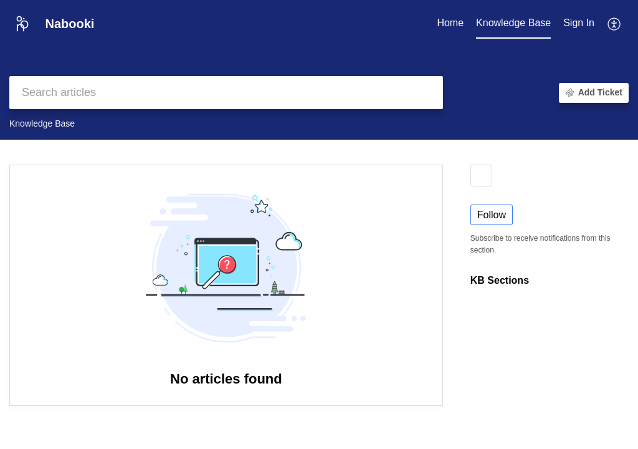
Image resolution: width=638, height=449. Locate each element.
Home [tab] (450, 22)
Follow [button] (491, 215)
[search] (226, 92)
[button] (615, 23)
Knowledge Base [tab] (513, 22)
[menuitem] (579, 24)
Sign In (578, 22)
